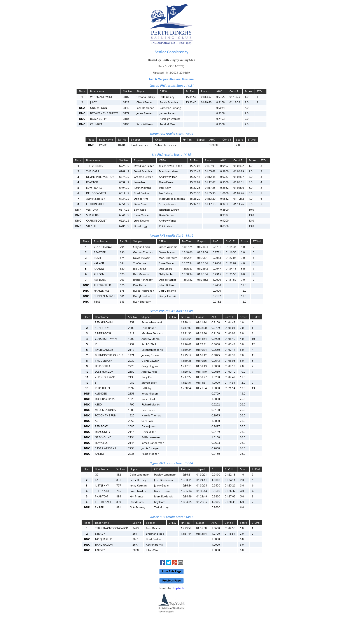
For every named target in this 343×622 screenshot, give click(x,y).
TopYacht (178, 588)
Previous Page (171, 580)
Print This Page (171, 571)
